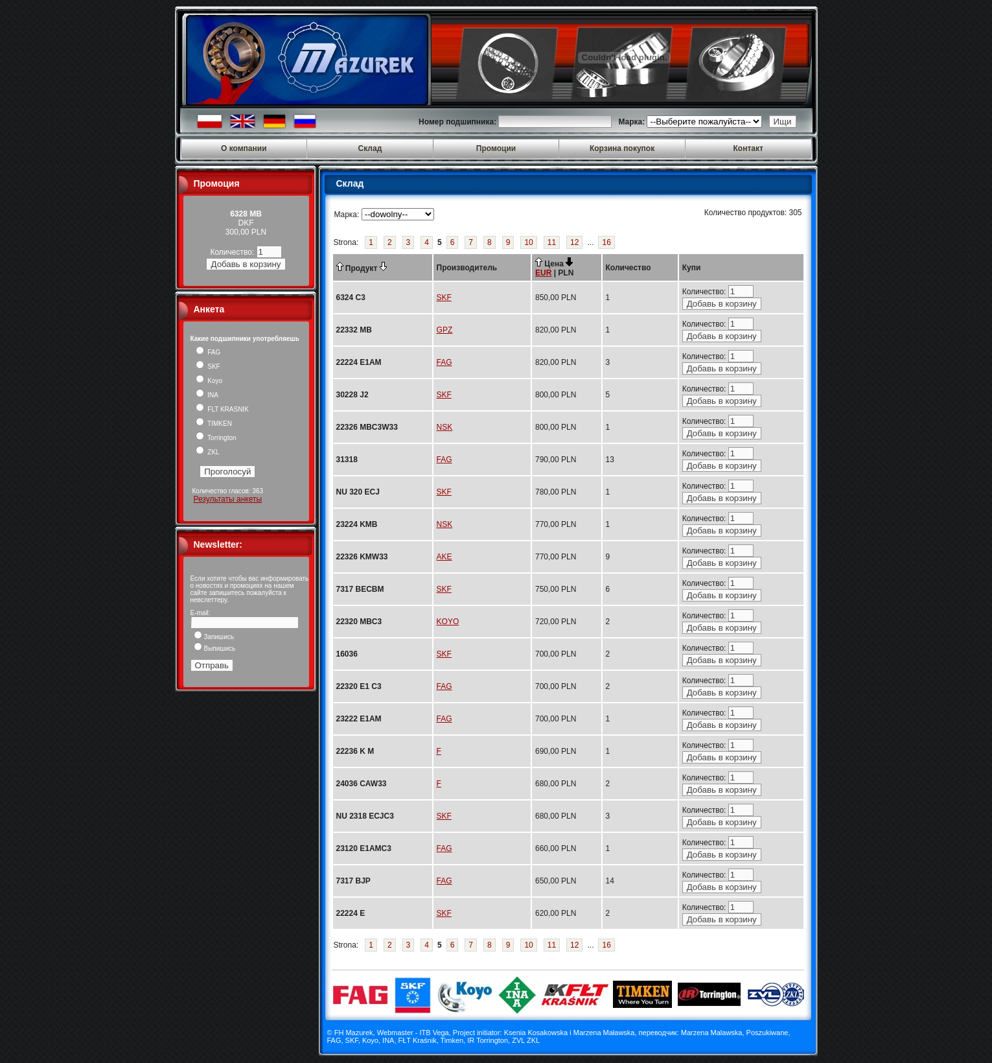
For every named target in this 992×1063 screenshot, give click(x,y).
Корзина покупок (622, 148)
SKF (208, 366)
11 (552, 242)
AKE (444, 556)
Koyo (209, 380)
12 (574, 242)
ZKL (208, 452)
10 (528, 242)
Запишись (214, 636)
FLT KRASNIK (222, 409)
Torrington (216, 437)
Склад (370, 148)
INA (207, 395)
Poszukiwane (767, 1032)
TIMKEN (214, 423)
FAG (208, 352)
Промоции (496, 148)
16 (606, 242)
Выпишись (215, 648)
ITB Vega (433, 1032)
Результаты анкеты (227, 499)
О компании (244, 148)
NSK (445, 427)
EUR (543, 272)
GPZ (445, 329)
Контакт (748, 148)
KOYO (448, 621)
